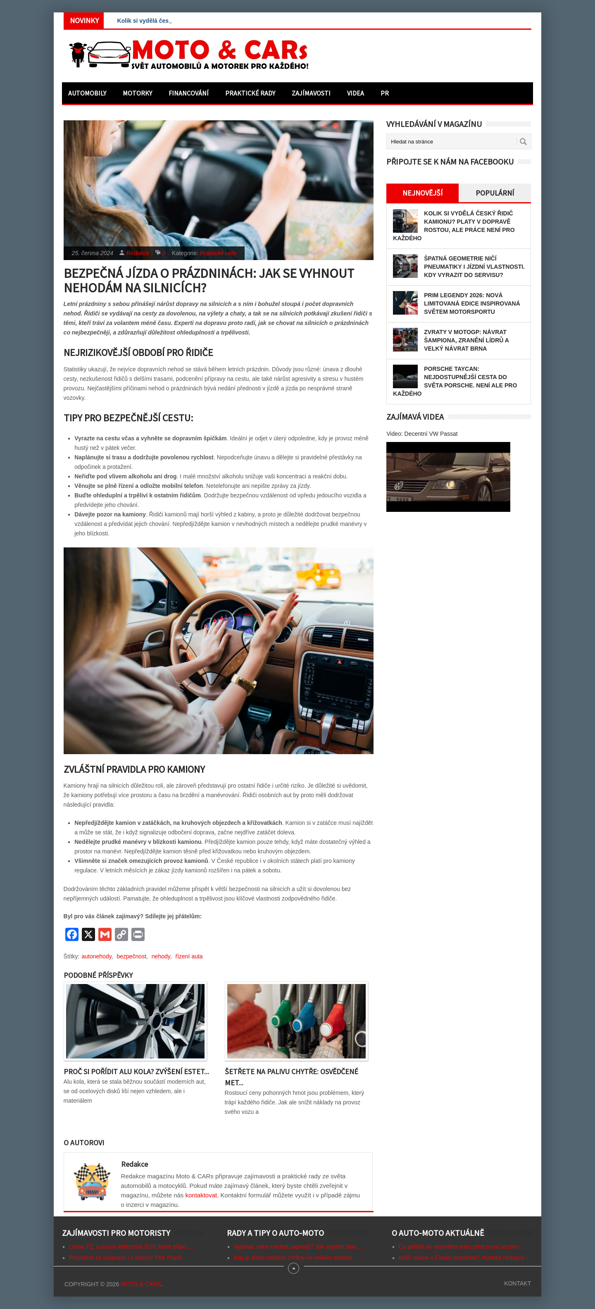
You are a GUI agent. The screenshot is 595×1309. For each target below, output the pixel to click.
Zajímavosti (311, 93)
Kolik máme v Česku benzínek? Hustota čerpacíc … (465, 1257)
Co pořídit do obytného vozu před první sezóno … (462, 1246)
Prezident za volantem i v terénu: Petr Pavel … (129, 1257)
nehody (161, 956)
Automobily (87, 93)
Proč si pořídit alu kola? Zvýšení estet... (136, 1071)
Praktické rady (250, 93)
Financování (189, 93)
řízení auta (189, 956)
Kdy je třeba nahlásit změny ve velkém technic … (297, 1257)
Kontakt (517, 1283)
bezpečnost (131, 956)
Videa (355, 93)
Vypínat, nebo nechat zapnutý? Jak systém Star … (299, 1246)
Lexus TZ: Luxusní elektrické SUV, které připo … (131, 1246)
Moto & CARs (141, 1284)
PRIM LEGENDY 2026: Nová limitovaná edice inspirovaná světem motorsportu (472, 303)
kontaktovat (201, 1195)
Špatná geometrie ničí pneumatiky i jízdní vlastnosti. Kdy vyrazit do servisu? (474, 266)
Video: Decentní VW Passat (422, 433)
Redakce (137, 253)
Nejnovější (422, 193)
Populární (495, 193)
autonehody (97, 956)
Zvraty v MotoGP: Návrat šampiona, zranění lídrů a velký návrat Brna (466, 340)
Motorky (137, 93)
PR (385, 93)
